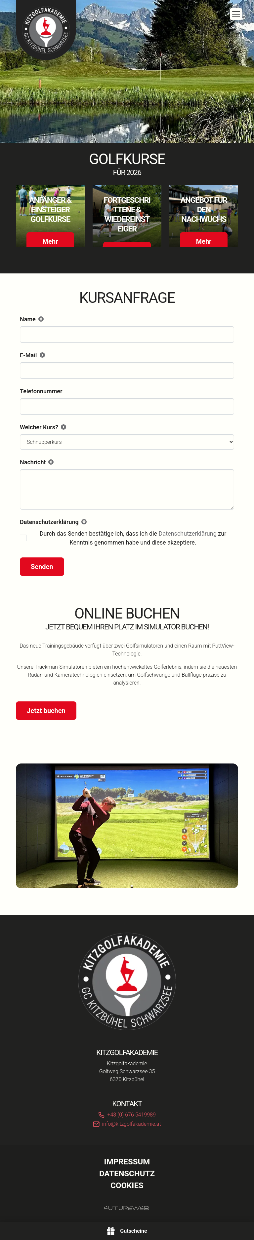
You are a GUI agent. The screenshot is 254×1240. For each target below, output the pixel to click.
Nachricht (37, 463)
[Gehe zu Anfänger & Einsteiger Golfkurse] (50, 216)
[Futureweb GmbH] (126, 1208)
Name (32, 320)
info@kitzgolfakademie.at (131, 1124)
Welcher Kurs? (43, 428)
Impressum (127, 1161)
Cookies (126, 1185)
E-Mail (32, 356)
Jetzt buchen (46, 711)
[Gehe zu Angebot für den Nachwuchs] (203, 216)
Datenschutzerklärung (188, 533)
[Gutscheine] (127, 1231)
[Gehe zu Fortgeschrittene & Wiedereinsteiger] (127, 216)
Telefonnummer (41, 391)
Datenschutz (127, 1173)
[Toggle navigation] (236, 14)
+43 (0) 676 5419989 (131, 1115)
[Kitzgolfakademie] (127, 981)
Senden (42, 567)
